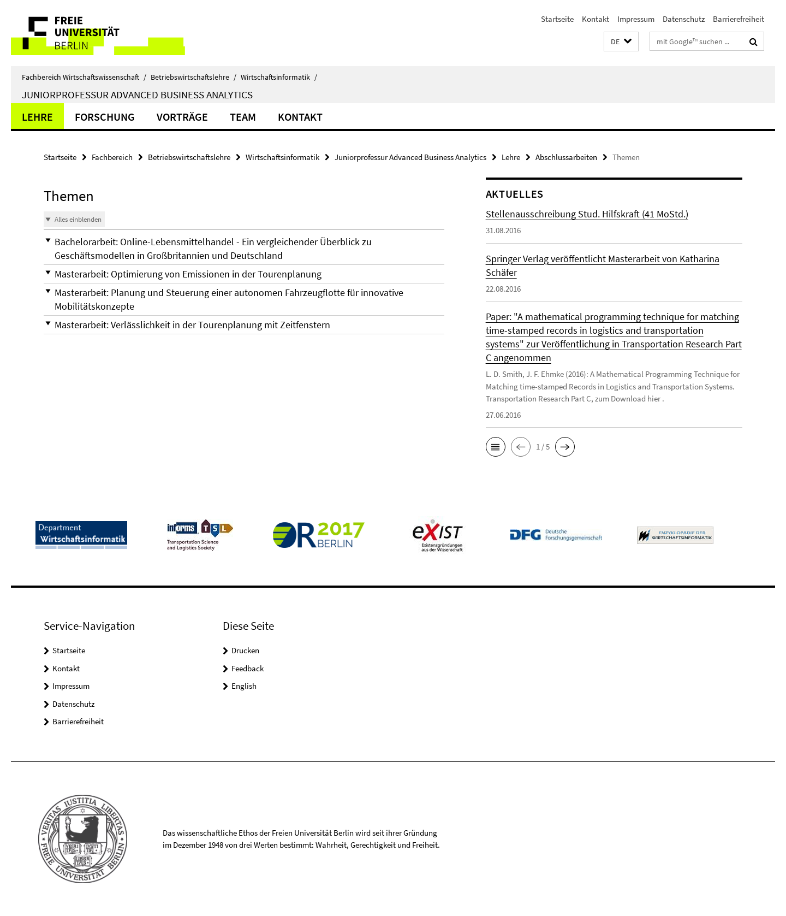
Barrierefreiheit (738, 19)
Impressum (635, 19)
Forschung (105, 116)
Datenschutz (684, 19)
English (244, 686)
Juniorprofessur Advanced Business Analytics (137, 94)
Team (243, 116)
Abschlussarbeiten (566, 157)
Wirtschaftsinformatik (279, 77)
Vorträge (182, 116)
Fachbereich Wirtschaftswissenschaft (84, 77)
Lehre (37, 116)
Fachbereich (112, 157)
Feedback (247, 668)
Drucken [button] (245, 650)
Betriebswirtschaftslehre (193, 77)
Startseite (557, 19)
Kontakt (595, 19)
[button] (621, 42)
